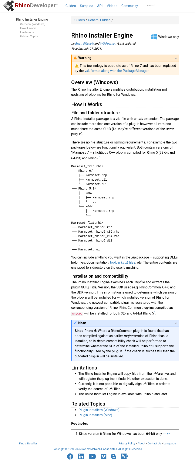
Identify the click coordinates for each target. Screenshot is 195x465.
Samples (86, 6)
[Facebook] (70, 456)
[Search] (190, 5)
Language (170, 443)
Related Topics (29, 36)
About (141, 443)
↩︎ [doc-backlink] (164, 434)
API (100, 6)
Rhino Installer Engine (32, 19)
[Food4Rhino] (124, 456)
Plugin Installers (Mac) (95, 415)
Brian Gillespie (84, 43)
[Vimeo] (103, 456)
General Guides (99, 20)
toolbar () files (122, 262)
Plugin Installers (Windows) (99, 410)
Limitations (27, 32)
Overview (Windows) (32, 24)
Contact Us (154, 443)
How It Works (28, 28)
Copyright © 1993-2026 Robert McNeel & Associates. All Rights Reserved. (98, 449)
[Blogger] (113, 456)
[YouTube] (92, 456)
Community (129, 6)
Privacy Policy (127, 443)
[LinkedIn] (81, 456)
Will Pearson (108, 43)
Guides (70, 6)
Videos (112, 6)
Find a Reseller (28, 443)
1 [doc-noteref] (100, 157)
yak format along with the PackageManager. (117, 71)
